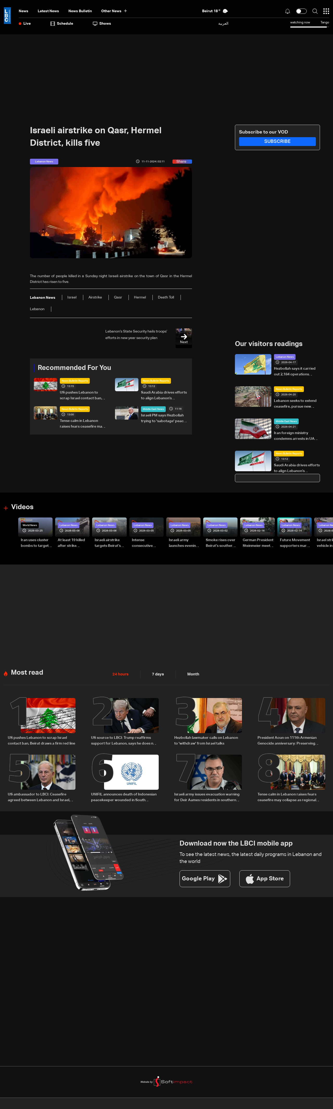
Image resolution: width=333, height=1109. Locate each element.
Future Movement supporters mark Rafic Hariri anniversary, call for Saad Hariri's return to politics (295, 543)
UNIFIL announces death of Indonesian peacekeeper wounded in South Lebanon (124, 797)
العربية (223, 23)
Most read (27, 672)
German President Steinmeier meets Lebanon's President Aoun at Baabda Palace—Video (258, 543)
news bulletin (80, 11)
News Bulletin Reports (75, 381)
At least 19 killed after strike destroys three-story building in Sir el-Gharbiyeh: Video (72, 543)
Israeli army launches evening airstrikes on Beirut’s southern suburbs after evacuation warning (183, 543)
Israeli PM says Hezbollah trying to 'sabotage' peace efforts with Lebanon (163, 419)
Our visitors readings (269, 344)
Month (191, 674)
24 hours (119, 674)
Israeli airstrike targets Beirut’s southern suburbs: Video (110, 543)
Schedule (61, 23)
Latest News (48, 11)
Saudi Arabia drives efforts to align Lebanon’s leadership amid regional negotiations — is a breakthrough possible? (164, 396)
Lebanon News (285, 357)
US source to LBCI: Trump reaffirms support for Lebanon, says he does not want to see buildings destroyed (124, 740)
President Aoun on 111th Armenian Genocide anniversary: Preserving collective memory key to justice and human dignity (288, 740)
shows (102, 23)
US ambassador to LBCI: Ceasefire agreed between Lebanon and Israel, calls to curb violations (39, 797)
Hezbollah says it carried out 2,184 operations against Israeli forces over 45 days (296, 372)
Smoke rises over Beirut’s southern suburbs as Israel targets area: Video (220, 543)
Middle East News (153, 409)
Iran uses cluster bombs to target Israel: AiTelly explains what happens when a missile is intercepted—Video (35, 543)
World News (30, 525)
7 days (156, 674)
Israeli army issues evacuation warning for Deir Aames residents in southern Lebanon (207, 797)
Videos (22, 507)
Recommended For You (74, 368)
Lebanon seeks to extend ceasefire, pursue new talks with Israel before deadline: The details (295, 404)
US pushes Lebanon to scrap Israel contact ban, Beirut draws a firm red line (82, 396)
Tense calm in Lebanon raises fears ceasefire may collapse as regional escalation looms (82, 424)
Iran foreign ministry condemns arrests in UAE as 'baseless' (295, 436)
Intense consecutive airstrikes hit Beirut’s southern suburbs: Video (146, 543)
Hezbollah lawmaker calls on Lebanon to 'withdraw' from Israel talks (206, 740)
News (23, 11)
